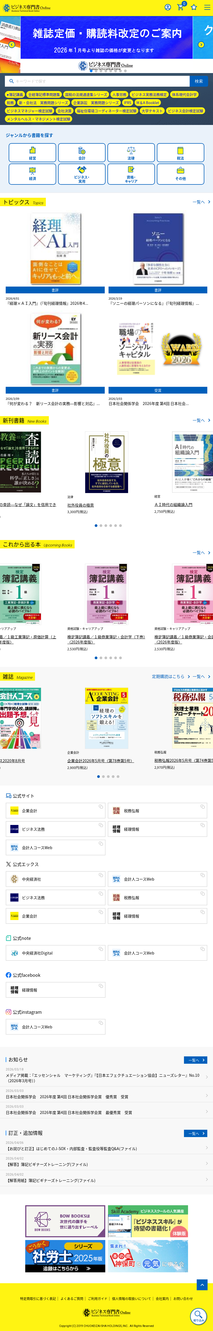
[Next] (201, 44)
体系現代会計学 (184, 94)
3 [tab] (101, 71)
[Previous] (11, 44)
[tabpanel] (107, 44)
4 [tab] (105, 71)
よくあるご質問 (72, 1298)
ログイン (168, 7)
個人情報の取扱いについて (131, 1298)
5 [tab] (110, 71)
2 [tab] (96, 71)
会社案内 (162, 1298)
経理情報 (131, 829)
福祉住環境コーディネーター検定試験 (106, 110)
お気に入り (194, 7)
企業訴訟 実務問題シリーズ (96, 102)
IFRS (127, 102)
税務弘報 (131, 810)
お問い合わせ (183, 1298)
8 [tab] (125, 71)
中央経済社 (31, 879)
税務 (10, 102)
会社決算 (65, 110)
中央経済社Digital (37, 953)
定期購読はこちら (168, 676)
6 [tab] (115, 71)
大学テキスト (152, 110)
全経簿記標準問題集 (44, 94)
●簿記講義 (15, 94)
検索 (199, 81)
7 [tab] (120, 71)
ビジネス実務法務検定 (149, 94)
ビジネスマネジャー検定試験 (29, 110)
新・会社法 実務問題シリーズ (43, 102)
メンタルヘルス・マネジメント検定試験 (38, 118)
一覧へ (199, 202)
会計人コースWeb (37, 847)
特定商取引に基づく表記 (38, 1298)
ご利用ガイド (97, 1298)
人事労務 (119, 94)
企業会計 (29, 810)
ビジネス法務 (33, 829)
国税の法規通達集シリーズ (86, 94)
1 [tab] (91, 71)
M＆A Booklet (147, 102)
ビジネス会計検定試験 (185, 110)
